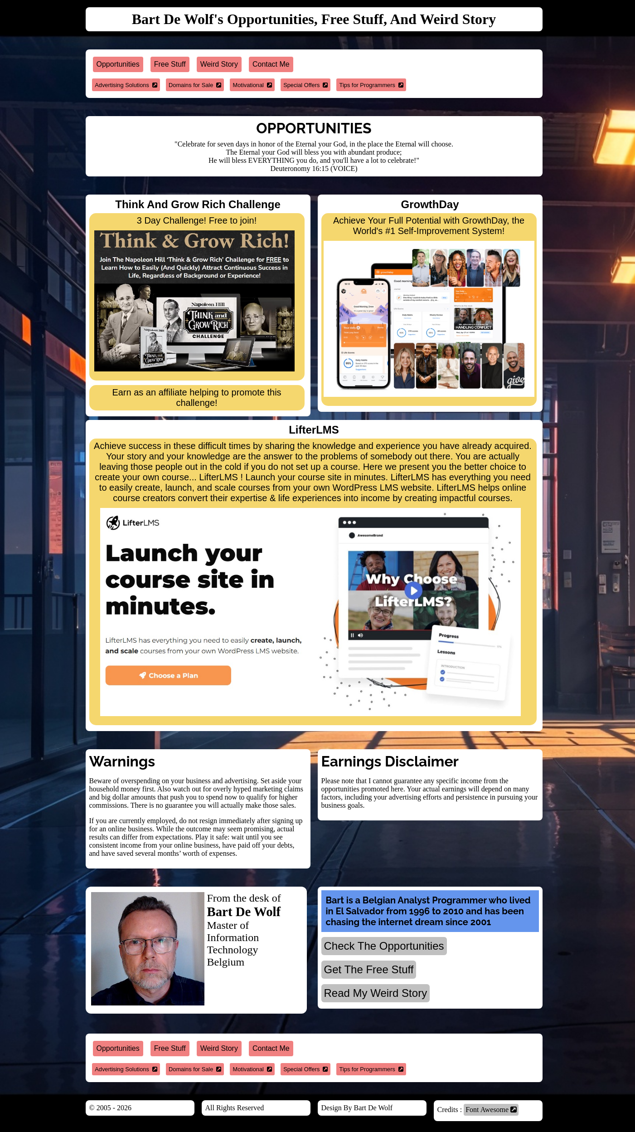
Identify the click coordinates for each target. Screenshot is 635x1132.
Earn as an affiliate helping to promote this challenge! (196, 397)
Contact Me (271, 64)
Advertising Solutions (126, 85)
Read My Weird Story (375, 993)
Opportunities (118, 64)
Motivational (252, 85)
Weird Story (219, 64)
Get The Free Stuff (369, 969)
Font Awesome (491, 1109)
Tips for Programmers (371, 85)
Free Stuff (170, 64)
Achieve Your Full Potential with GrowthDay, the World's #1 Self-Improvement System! (429, 306)
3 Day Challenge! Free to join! (194, 293)
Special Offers (305, 85)
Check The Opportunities (384, 946)
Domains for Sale (195, 85)
